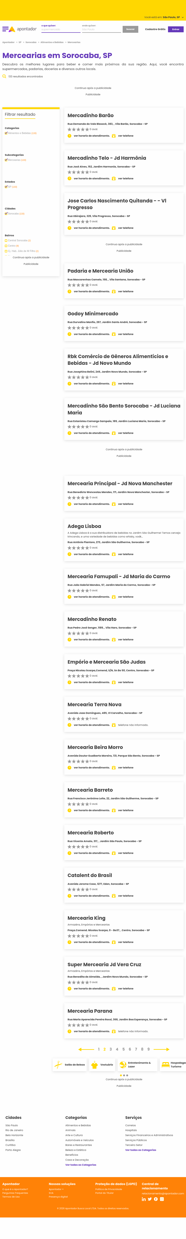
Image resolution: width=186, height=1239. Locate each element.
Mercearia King (91, 918)
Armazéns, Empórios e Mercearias (93, 924)
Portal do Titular (104, 1193)
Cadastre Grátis (155, 29)
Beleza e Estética (75, 1150)
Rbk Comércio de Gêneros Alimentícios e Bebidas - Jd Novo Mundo (122, 360)
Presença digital (58, 1196)
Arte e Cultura (74, 1135)
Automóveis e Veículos (79, 1140)
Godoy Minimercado (97, 313)
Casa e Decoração (77, 1160)
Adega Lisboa (89, 526)
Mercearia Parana (94, 1011)
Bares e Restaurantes (78, 1145)
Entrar (175, 29)
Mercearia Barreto (94, 790)
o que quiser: (48, 25)
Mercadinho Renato (96, 619)
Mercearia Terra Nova (99, 704)
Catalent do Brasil (94, 875)
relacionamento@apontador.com (163, 1193)
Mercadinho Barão (95, 115)
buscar (130, 29)
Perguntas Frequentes (15, 1193)
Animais (70, 1130)
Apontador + (56, 1189)
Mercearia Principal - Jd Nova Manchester (124, 483)
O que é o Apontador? (15, 1189)
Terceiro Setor (134, 1145)
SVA (51, 1193)
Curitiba (10, 1145)
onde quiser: (89, 25)
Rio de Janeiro (14, 1130)
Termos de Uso (11, 1196)
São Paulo (11, 1125)
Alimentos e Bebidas (78, 1125)
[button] (122, 1075)
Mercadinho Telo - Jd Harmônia (111, 158)
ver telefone (130, 136)
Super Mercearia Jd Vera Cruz (109, 964)
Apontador (8, 42)
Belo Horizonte (14, 1135)
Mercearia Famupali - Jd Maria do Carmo (123, 576)
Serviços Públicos (136, 1140)
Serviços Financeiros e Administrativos (149, 1135)
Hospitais (131, 1130)
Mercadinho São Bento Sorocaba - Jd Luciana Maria (118, 409)
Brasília (10, 1140)
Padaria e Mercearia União (105, 270)
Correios (130, 1125)
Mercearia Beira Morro (100, 747)
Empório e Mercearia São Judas (111, 661)
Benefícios (71, 1155)
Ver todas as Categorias (80, 1165)
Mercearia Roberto (95, 832)
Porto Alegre (13, 1150)
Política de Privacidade (108, 1189)
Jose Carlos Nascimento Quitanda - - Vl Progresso (121, 204)
